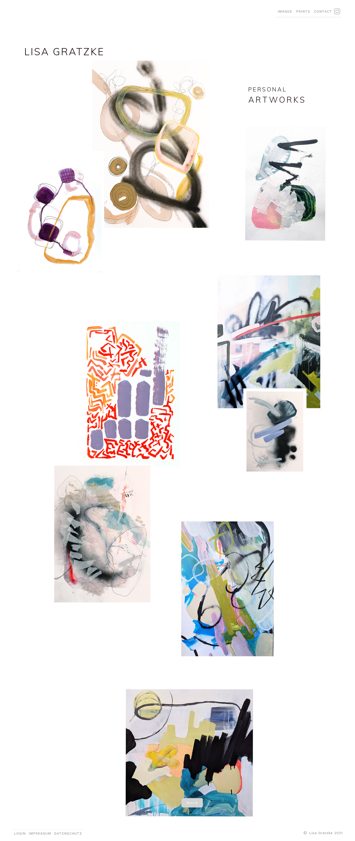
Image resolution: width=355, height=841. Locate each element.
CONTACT (323, 11)
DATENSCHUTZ (68, 833)
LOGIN (20, 833)
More (192, 802)
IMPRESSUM (40, 833)
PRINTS (303, 11)
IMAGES (285, 11)
